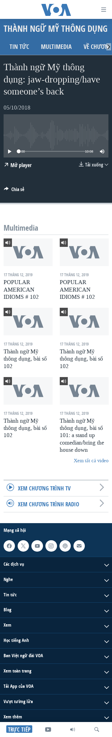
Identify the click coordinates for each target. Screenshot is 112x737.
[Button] (14, 191)
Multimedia (56, 47)
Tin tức (19, 47)
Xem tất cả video (91, 460)
